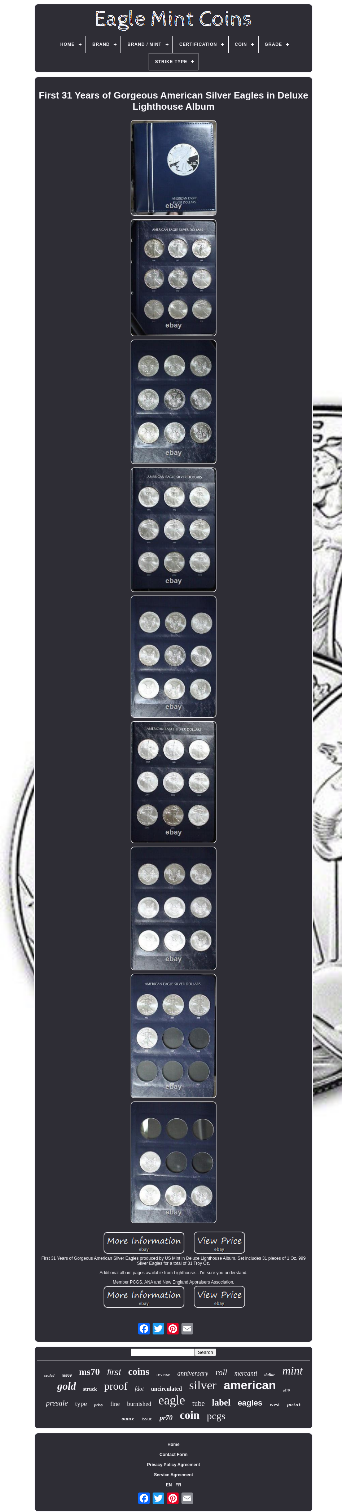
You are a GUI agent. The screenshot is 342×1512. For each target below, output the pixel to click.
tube (198, 1403)
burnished (139, 1403)
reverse (163, 1374)
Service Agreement (173, 1474)
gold (66, 1386)
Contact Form (173, 1454)
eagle (171, 1400)
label (221, 1402)
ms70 (89, 1372)
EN (169, 1484)
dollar (269, 1374)
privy (98, 1404)
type (81, 1403)
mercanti (245, 1373)
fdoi (139, 1389)
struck (90, 1389)
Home (173, 1444)
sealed (49, 1375)
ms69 (67, 1375)
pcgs (216, 1415)
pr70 (165, 1417)
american (250, 1385)
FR (178, 1484)
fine (115, 1403)
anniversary (192, 1373)
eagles (250, 1402)
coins (138, 1371)
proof (116, 1386)
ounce (128, 1418)
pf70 (286, 1390)
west (274, 1404)
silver (202, 1385)
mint (292, 1370)
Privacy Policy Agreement (173, 1464)
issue (146, 1418)
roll (221, 1372)
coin (190, 1415)
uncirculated (166, 1389)
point (294, 1405)
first (114, 1372)
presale (57, 1403)
